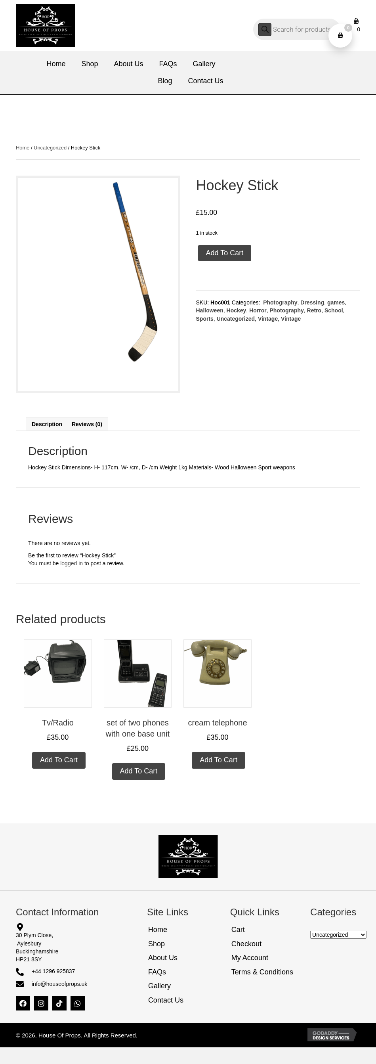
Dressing (312, 302)
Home (22, 148)
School (333, 310)
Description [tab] (47, 424)
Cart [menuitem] (238, 930)
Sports (205, 319)
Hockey (236, 310)
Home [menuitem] (157, 930)
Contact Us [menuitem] (165, 1000)
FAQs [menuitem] (157, 972)
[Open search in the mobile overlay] (296, 29)
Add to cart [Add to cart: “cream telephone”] (218, 760)
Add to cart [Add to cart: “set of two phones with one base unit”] (139, 771)
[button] (23, 1003)
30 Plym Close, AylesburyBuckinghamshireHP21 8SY (37, 947)
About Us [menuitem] (163, 958)
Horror (258, 310)
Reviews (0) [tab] (87, 424)
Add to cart (225, 253)
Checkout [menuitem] (246, 944)
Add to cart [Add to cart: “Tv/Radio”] (59, 760)
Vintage (268, 319)
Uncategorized (50, 148)
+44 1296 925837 (53, 971)
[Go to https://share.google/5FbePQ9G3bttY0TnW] (68, 927)
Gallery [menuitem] (159, 986)
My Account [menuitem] (249, 958)
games (336, 302)
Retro (314, 310)
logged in (71, 563)
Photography (279, 302)
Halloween (209, 310)
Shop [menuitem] (156, 944)
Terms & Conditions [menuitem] (262, 972)
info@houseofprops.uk (59, 984)
